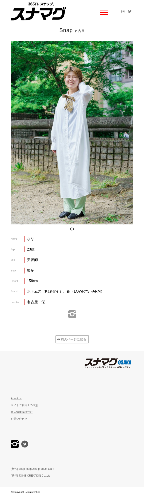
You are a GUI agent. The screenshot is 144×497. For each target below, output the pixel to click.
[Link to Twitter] (129, 11)
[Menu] (101, 11)
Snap (72, 30)
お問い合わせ (19, 418)
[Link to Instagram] (123, 11)
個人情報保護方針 (22, 412)
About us (16, 398)
